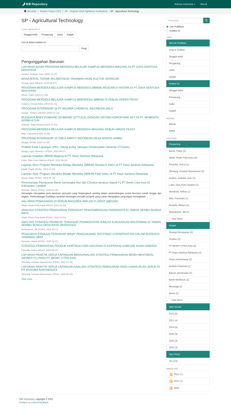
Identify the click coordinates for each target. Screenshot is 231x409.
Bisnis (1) (173, 293)
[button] (185, 4)
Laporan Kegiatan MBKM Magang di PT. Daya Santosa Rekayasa (62, 156)
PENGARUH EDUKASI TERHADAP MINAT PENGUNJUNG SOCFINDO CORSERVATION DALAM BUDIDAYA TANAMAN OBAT (90, 235)
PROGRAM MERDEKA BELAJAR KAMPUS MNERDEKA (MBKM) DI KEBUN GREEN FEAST (80, 99)
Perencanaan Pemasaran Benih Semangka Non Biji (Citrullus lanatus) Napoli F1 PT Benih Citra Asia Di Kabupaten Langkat (85, 184)
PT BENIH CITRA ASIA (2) (182, 246)
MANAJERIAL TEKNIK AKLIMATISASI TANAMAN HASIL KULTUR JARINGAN (70, 78)
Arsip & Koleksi (176, 49)
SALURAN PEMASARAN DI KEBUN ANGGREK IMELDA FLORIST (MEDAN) (69, 201)
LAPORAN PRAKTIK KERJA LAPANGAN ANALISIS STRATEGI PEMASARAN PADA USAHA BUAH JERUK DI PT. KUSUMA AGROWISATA (90, 268)
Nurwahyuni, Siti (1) (179, 212)
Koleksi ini (173, 30)
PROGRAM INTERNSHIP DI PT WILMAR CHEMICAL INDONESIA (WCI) (67, 108)
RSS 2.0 (176, 381)
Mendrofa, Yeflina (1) (179, 191)
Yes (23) (173, 361)
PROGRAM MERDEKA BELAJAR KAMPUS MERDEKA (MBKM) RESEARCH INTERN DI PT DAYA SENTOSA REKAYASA (90, 89)
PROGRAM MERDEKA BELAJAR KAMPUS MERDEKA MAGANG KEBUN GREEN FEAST (78, 129)
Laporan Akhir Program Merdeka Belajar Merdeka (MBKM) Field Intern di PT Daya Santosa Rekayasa (84, 173)
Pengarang (47, 34)
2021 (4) (173, 320)
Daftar (172, 130)
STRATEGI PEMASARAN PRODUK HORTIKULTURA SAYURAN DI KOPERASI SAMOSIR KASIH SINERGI (89, 245)
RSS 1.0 (176, 374)
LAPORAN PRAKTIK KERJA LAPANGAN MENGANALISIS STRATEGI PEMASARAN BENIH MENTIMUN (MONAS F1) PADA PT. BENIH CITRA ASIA (87, 256)
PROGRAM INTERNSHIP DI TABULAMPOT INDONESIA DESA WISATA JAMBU (71, 138)
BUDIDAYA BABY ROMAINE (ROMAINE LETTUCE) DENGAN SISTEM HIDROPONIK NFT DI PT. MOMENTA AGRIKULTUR (90, 119)
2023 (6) (173, 313)
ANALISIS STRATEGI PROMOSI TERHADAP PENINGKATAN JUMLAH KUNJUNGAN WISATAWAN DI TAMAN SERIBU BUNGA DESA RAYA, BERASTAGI (91, 224)
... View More (175, 218)
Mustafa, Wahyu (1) (179, 205)
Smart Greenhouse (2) (180, 259)
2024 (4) (173, 327)
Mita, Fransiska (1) (178, 198)
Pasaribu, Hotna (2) (179, 164)
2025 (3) (173, 347)
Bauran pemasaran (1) (180, 273)
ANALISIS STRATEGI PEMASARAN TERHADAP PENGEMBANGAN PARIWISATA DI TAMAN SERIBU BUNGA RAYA (91, 211)
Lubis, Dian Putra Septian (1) (184, 185)
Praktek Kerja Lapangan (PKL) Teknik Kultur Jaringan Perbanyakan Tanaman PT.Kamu (75, 147)
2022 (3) (173, 340)
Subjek (70, 34)
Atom (174, 388)
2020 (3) (173, 334)
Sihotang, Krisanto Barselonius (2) (186, 171)
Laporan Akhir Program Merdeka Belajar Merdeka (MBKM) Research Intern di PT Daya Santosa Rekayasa (87, 164)
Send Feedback (40, 402)
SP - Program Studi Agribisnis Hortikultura (86, 11)
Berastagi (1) (175, 286)
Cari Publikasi (175, 26)
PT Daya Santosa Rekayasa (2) (185, 252)
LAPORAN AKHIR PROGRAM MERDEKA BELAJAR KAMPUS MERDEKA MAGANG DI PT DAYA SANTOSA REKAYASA (89, 68)
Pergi (84, 48)
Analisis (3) (174, 239)
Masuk (172, 124)
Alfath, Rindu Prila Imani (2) (183, 157)
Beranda (31, 11)
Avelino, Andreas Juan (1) (182, 178)
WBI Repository (27, 399)
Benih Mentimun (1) (179, 279)
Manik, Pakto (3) (177, 151)
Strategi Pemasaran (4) (181, 232)
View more (26, 279)
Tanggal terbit (30, 34)
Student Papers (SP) (50, 11)
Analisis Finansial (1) (179, 266)
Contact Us (24, 402)
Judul (59, 34)
